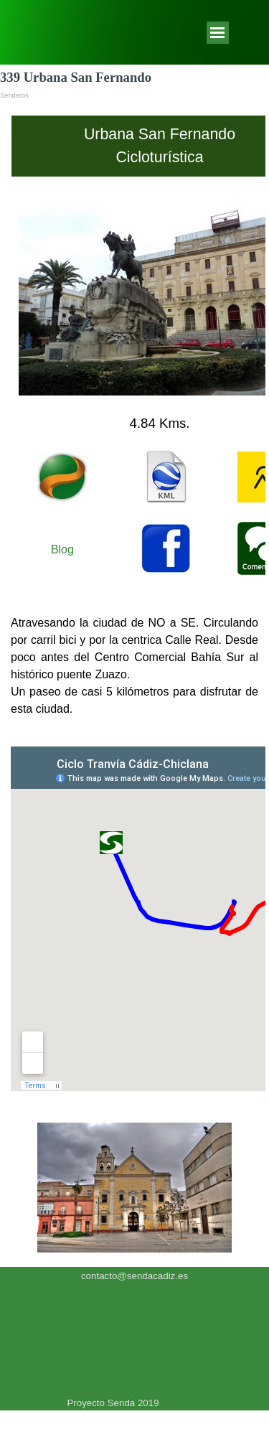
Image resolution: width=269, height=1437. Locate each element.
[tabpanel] (134, 350)
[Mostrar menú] (218, 33)
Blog (62, 549)
